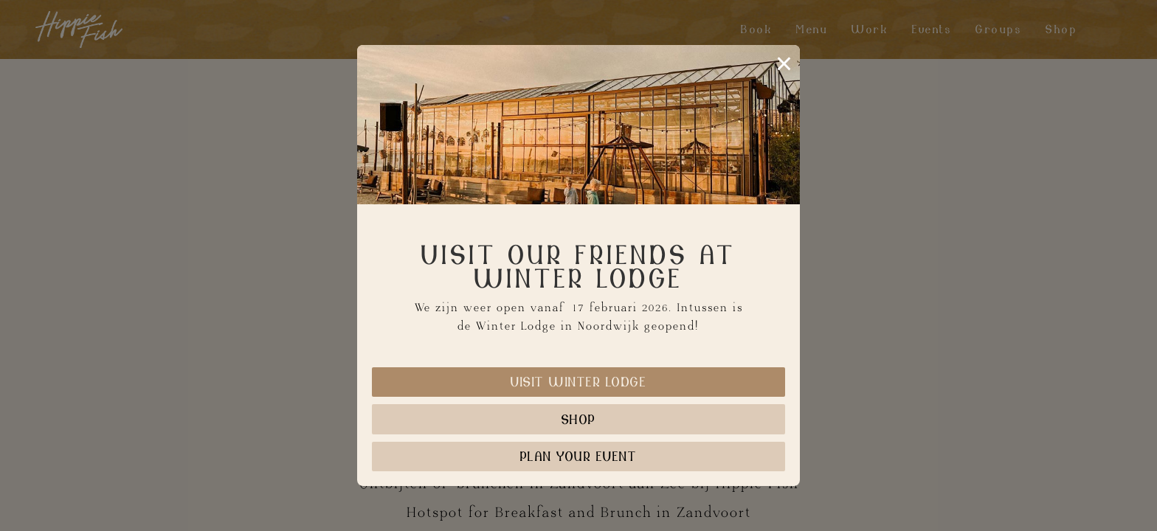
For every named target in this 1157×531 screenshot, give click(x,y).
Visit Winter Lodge (578, 381)
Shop (579, 419)
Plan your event (579, 456)
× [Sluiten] (784, 63)
